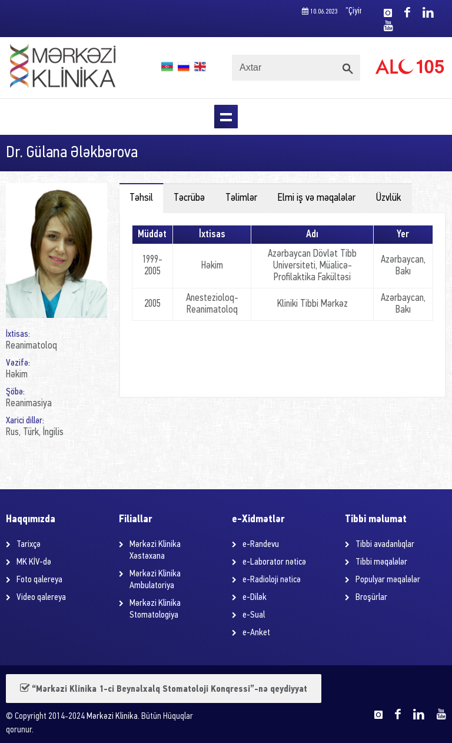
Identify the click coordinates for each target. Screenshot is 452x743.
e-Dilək (254, 597)
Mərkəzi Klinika (112, 716)
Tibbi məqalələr (381, 562)
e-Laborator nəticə (274, 562)
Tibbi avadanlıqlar (384, 544)
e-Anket (256, 633)
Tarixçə (28, 544)
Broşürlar (371, 597)
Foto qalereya (39, 580)
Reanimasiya (29, 404)
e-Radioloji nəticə (271, 580)
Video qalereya (41, 597)
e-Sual (253, 615)
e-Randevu (260, 544)
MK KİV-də (33, 562)
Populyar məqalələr (387, 580)
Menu (226, 116)
